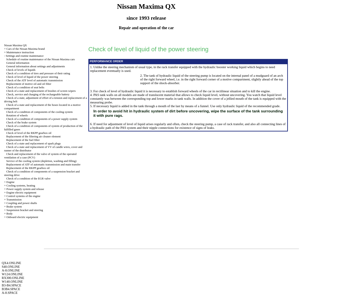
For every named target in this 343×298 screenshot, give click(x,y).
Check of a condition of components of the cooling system (39, 112)
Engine (10, 182)
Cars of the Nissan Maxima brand (25, 48)
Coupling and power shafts (21, 203)
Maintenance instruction (20, 52)
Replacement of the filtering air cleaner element (33, 136)
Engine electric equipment (21, 192)
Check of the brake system (21, 122)
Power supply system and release (25, 189)
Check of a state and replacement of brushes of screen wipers (41, 90)
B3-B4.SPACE (11, 285)
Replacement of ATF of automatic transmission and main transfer (43, 164)
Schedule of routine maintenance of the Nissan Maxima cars (40, 59)
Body (9, 213)
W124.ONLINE (12, 274)
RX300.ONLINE (13, 278)
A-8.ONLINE (11, 270)
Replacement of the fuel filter (23, 140)
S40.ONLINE (11, 266)
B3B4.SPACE (11, 289)
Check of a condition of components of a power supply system (41, 119)
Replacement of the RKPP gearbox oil (28, 168)
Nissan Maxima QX (15, 45)
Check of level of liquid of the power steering (32, 76)
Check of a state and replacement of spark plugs (33, 143)
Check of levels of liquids (21, 69)
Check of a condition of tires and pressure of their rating (38, 73)
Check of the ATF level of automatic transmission (34, 80)
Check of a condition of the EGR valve (28, 178)
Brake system (14, 206)
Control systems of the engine (23, 196)
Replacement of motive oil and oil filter (28, 83)
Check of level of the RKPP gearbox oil (28, 133)
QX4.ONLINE (11, 263)
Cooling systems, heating (20, 185)
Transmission (14, 199)
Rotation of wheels (17, 115)
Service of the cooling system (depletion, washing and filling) (41, 161)
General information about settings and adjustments (35, 66)
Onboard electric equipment (22, 217)
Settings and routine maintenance (25, 55)
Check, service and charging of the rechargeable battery (38, 94)
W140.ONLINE (12, 281)
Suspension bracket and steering (24, 210)
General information (18, 62)
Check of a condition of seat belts (25, 87)
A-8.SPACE (10, 292)
